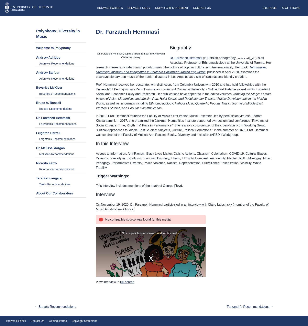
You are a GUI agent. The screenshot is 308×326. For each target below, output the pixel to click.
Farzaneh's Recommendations (57, 123)
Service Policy (138, 7)
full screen (127, 282)
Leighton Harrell (48, 133)
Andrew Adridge (48, 57)
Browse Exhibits (110, 7)
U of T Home (291, 7)
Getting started (58, 320)
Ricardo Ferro (46, 163)
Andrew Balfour (48, 72)
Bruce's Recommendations (55, 108)
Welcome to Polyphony (53, 48)
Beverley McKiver (49, 87)
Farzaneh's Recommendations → (250, 306)
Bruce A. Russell (48, 102)
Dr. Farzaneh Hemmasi (53, 118)
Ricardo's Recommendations (56, 169)
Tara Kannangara (49, 178)
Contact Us (202, 7)
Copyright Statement (172, 7)
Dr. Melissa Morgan (50, 148)
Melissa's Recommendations (56, 154)
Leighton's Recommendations (57, 139)
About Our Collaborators (54, 193)
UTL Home (270, 7)
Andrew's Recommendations (56, 63)
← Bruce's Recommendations (55, 306)
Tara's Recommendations (54, 184)
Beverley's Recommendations (57, 93)
